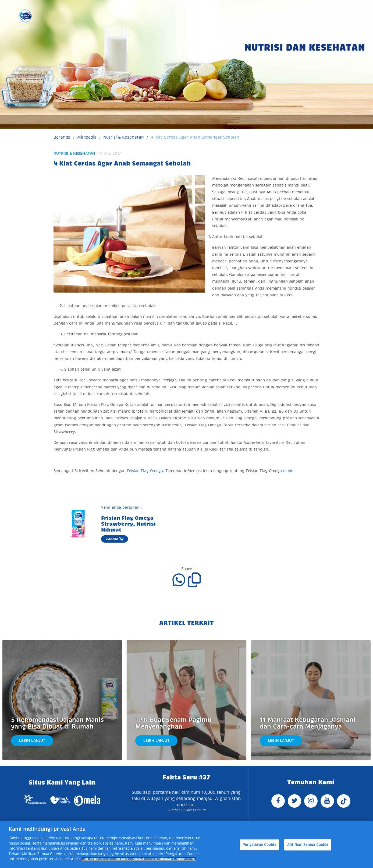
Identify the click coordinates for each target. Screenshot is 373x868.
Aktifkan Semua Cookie (308, 844)
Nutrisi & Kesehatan (123, 137)
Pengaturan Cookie (259, 844)
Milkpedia (87, 137)
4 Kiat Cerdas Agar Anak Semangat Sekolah (195, 137)
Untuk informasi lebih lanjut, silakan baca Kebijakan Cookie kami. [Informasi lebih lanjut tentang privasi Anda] (139, 859)
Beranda (62, 137)
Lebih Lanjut (32, 740)
